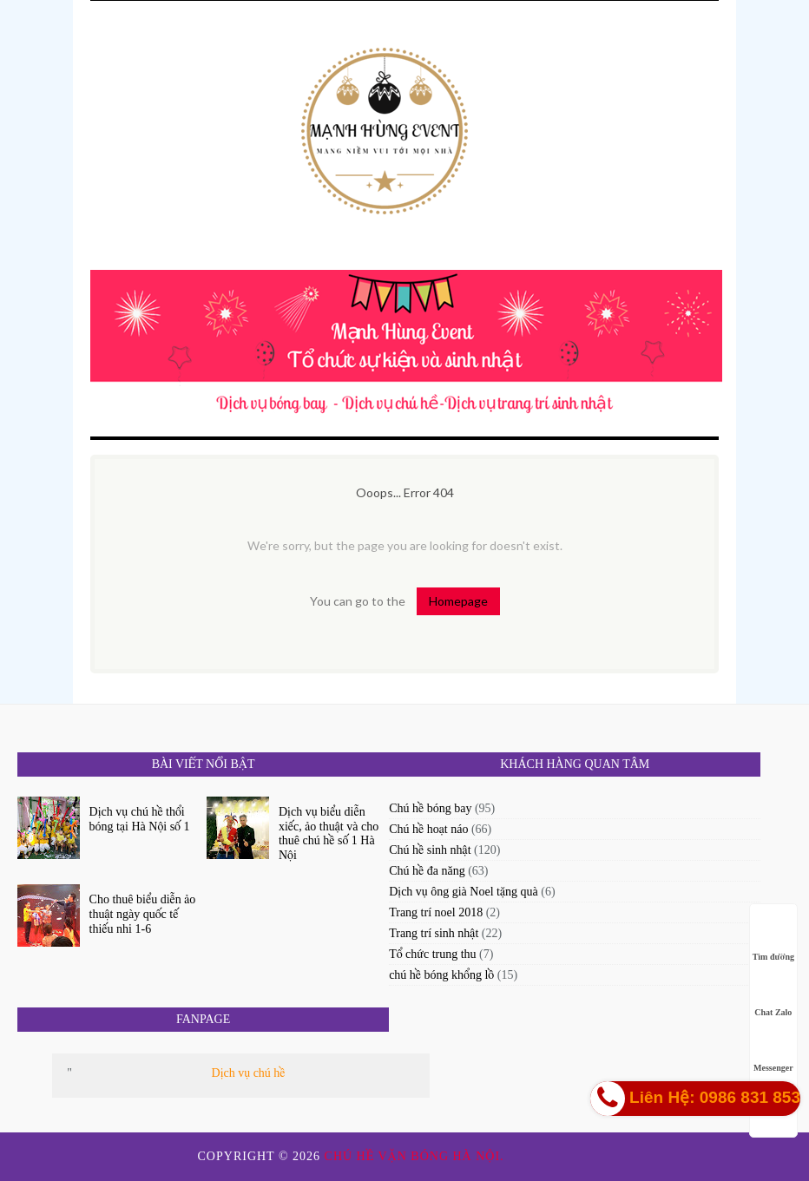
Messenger (773, 1051)
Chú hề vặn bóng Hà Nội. (417, 1156)
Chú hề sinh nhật (429, 849)
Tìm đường (773, 940)
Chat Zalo (773, 995)
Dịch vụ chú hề (249, 1072)
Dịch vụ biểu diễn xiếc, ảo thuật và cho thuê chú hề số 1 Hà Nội (328, 833)
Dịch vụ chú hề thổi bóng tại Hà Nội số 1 (139, 819)
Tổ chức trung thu (432, 954)
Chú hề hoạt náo (428, 829)
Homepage (458, 601)
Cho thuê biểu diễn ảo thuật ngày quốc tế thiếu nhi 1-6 (142, 914)
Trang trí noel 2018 (436, 912)
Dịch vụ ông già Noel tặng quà (463, 891)
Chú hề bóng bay (430, 808)
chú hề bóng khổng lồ (441, 974)
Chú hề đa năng (426, 870)
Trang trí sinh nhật (433, 933)
